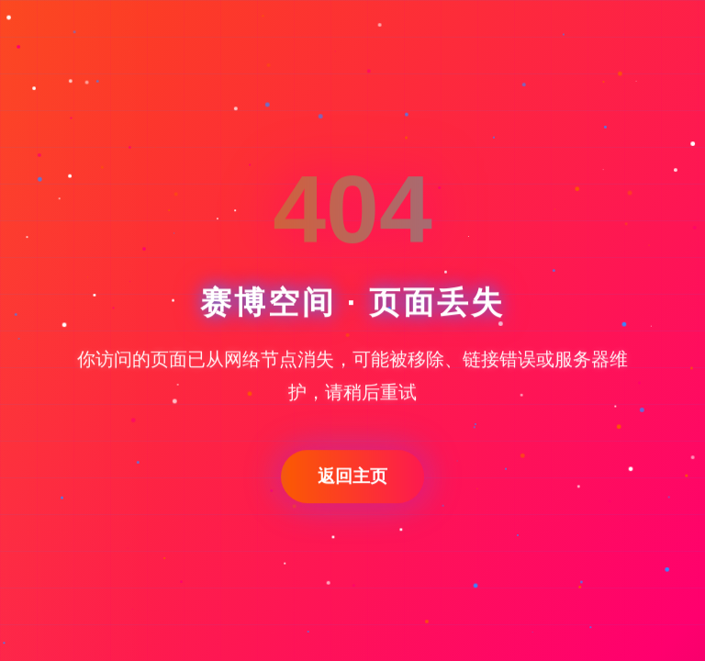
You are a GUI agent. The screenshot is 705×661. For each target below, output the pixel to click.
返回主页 (352, 476)
